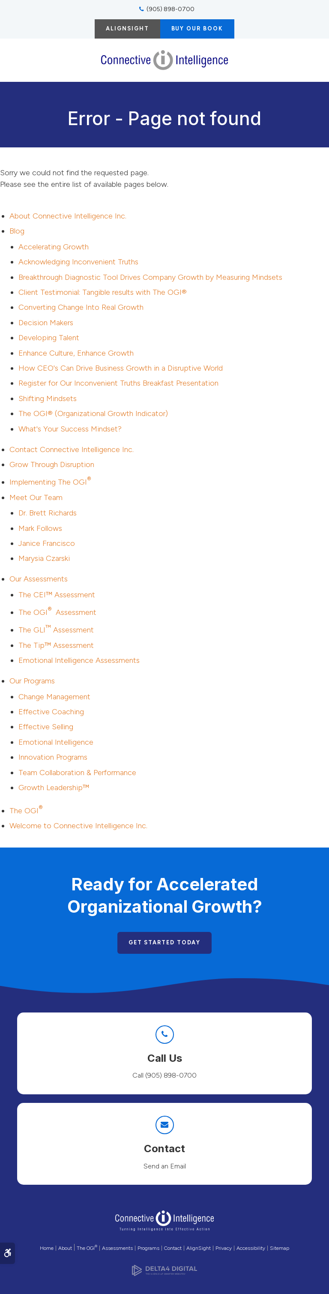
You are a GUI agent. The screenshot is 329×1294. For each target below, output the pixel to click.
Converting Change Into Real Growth (81, 307)
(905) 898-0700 (170, 9)
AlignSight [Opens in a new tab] (198, 1248)
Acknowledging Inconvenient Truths (78, 262)
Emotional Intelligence (55, 742)
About (65, 1248)
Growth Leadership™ (53, 787)
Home (47, 1248)
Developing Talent (48, 337)
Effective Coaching (51, 711)
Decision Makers (45, 322)
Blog (16, 231)
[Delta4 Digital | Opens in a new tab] (164, 1268)
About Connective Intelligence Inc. (67, 216)
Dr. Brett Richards (47, 513)
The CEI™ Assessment (56, 594)
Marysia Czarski (44, 558)
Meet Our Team (36, 497)
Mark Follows (40, 528)
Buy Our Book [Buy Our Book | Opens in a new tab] (197, 28)
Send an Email (165, 1166)
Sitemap (279, 1248)
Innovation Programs (52, 757)
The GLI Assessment (56, 630)
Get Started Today (165, 942)
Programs (148, 1248)
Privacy (223, 1248)
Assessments (117, 1248)
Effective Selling (45, 726)
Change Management (54, 696)
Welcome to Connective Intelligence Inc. (78, 825)
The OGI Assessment (57, 612)
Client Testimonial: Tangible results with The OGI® (102, 292)
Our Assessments (38, 579)
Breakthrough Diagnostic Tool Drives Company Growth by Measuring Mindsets (150, 277)
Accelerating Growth (53, 247)
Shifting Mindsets (47, 398)
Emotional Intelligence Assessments (79, 660)
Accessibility (250, 1248)
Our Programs (32, 681)
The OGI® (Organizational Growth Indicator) (93, 413)
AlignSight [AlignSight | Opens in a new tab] (127, 28)
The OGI (26, 810)
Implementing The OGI (50, 482)
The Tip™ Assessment (56, 645)
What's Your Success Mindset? (70, 429)
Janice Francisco (46, 543)
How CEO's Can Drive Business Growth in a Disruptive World (120, 368)
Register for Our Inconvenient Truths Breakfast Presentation (118, 383)
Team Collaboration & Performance (77, 772)
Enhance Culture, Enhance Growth (76, 353)
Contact (71, 449)
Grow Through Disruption (51, 464)
